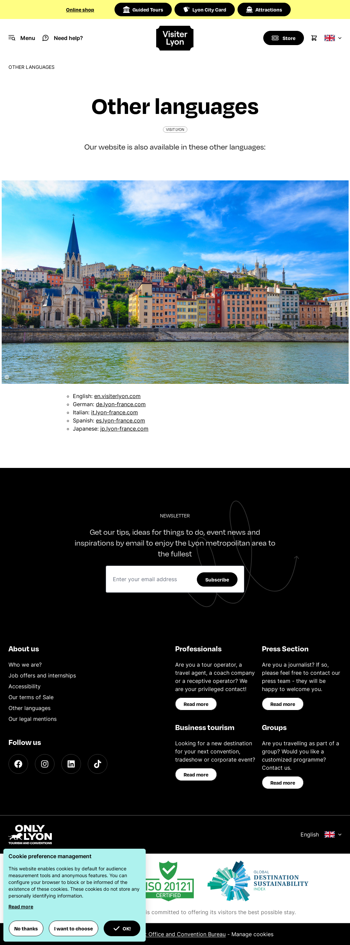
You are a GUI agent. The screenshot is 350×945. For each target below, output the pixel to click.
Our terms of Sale (31, 697)
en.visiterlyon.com (117, 396)
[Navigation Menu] (21, 38)
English (321, 834)
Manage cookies (252, 934)
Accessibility (24, 686)
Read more (196, 704)
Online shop (80, 9)
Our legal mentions (32, 718)
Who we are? (25, 664)
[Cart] (314, 38)
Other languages (29, 708)
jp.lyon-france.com (124, 428)
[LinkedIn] (71, 764)
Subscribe (217, 579)
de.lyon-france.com (121, 404)
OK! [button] (122, 928)
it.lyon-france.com (114, 412)
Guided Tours (143, 9)
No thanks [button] (26, 928)
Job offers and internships (42, 675)
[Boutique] (283, 38)
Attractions (264, 9)
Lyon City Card (204, 9)
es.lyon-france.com (120, 420)
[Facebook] (18, 764)
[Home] (175, 38)
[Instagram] (45, 764)
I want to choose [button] (73, 928)
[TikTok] (97, 764)
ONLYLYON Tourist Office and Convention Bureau (162, 934)
